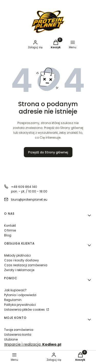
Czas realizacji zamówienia (25, 265)
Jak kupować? (15, 290)
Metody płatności (17, 255)
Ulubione (11, 339)
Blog (7, 235)
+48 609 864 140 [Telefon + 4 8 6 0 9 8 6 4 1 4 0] (24, 187)
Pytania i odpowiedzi (20, 295)
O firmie (10, 230)
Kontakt (10, 225)
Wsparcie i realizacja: (32, 344)
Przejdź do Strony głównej (48, 152)
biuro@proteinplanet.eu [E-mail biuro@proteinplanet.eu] (29, 199)
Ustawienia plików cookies (25, 309)
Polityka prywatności (20, 304)
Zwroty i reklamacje (19, 270)
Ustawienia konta (17, 334)
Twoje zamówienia (18, 330)
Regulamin (13, 300)
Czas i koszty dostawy (21, 260)
